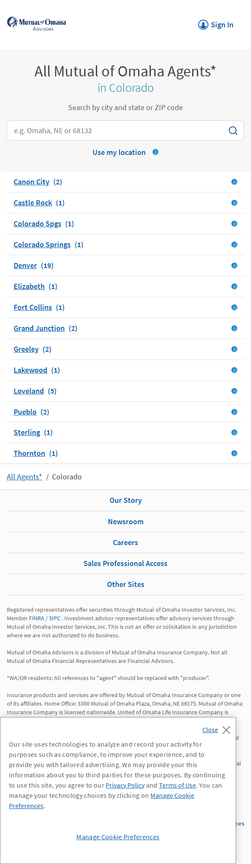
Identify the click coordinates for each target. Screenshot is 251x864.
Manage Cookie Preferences (117, 836)
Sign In (216, 22)
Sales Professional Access (125, 563)
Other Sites (125, 584)
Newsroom (126, 521)
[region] (118, 790)
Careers (125, 542)
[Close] (218, 727)
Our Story (126, 500)
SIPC (55, 618)
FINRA (36, 618)
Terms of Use (177, 785)
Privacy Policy (125, 785)
